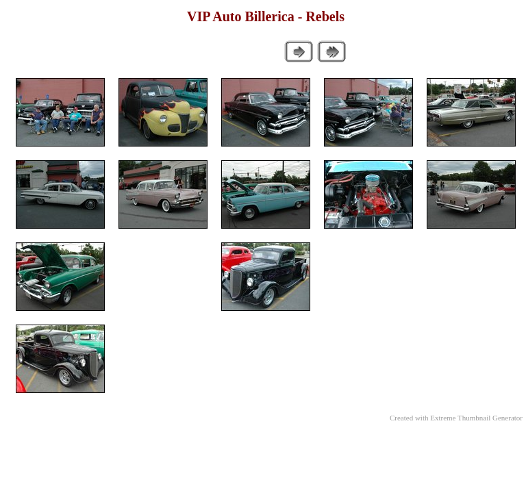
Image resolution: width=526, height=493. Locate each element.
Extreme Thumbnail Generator (476, 418)
